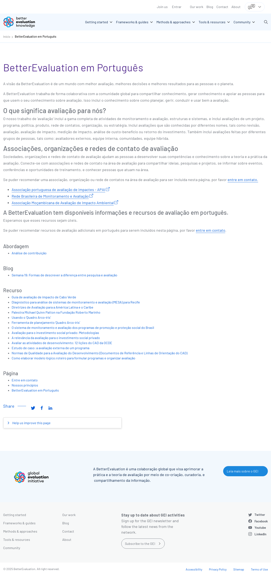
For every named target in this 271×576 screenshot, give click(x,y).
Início (6, 36)
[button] (266, 22)
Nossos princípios (25, 385)
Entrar (176, 7)
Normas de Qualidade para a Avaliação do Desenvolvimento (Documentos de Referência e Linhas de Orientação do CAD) (99, 353)
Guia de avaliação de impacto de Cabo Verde (44, 297)
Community (11, 548)
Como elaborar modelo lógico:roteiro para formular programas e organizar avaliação (73, 358)
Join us (162, 7)
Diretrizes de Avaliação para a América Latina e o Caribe (52, 307)
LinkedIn (260, 534)
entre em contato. (243, 179)
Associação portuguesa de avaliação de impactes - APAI (58, 189)
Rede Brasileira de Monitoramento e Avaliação (50, 196)
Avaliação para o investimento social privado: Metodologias (55, 333)
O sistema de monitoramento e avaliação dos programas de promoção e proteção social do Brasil (83, 327)
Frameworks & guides (19, 523)
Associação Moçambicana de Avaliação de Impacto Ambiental (63, 202)
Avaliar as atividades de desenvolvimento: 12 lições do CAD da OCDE (62, 343)
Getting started (14, 515)
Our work (196, 7)
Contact (222, 7)
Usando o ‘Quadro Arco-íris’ (31, 317)
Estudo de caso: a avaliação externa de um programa (50, 348)
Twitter (259, 514)
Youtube (260, 527)
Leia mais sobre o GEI (242, 471)
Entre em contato (25, 380)
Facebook (261, 521)
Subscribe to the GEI (140, 543)
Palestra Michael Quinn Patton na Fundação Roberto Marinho (56, 312)
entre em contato (210, 230)
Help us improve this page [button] (31, 423)
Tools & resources (16, 539)
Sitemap (238, 569)
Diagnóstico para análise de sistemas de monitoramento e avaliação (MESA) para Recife (76, 302)
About (236, 7)
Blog (209, 7)
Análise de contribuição (29, 253)
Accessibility (194, 569)
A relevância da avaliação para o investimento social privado (56, 338)
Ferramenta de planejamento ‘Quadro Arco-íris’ (46, 322)
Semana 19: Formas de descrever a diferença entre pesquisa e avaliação (64, 275)
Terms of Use (259, 569)
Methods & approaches (20, 531)
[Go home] (22, 22)
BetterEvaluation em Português (35, 36)
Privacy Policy (218, 569)
